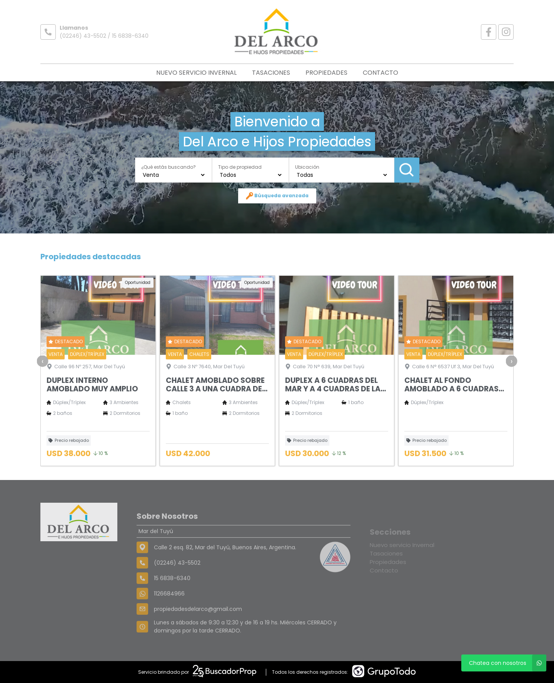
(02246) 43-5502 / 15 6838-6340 (104, 36)
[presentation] (42, 383)
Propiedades (326, 72)
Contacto (380, 72)
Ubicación (307, 166)
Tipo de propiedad (240, 166)
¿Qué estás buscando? (168, 166)
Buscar (406, 170)
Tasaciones (271, 72)
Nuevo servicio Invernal (196, 72)
